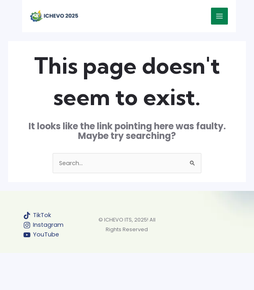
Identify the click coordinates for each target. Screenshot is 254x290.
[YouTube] (41, 234)
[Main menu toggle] (219, 16)
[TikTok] (37, 215)
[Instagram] (43, 225)
